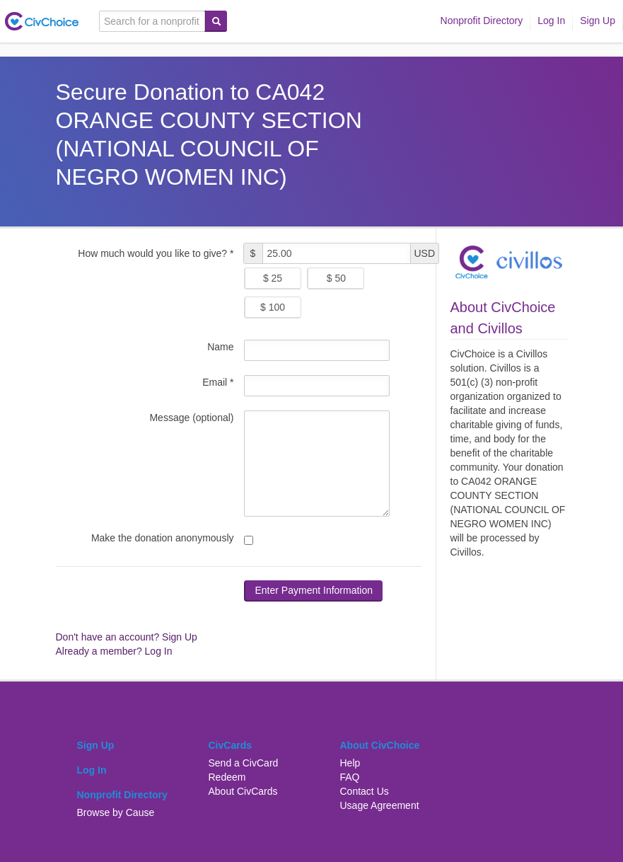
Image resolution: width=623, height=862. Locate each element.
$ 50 (336, 278)
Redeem (227, 777)
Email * (217, 382)
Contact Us (364, 791)
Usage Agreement (379, 805)
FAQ (350, 777)
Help (350, 763)
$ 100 (272, 307)
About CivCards (243, 791)
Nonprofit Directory (482, 20)
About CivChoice (380, 745)
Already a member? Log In (114, 651)
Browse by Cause (116, 812)
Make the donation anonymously (162, 538)
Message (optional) (191, 417)
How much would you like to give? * (155, 253)
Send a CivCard (244, 763)
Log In (551, 20)
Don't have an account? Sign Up (126, 637)
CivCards (230, 745)
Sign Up (597, 20)
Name (220, 346)
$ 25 (272, 278)
